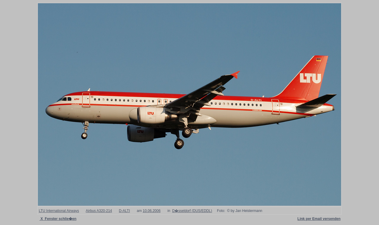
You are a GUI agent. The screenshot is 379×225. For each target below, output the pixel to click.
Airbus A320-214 (99, 211)
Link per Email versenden (319, 219)
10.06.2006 (151, 211)
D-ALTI (124, 211)
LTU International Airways (59, 211)
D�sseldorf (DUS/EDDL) (192, 211)
